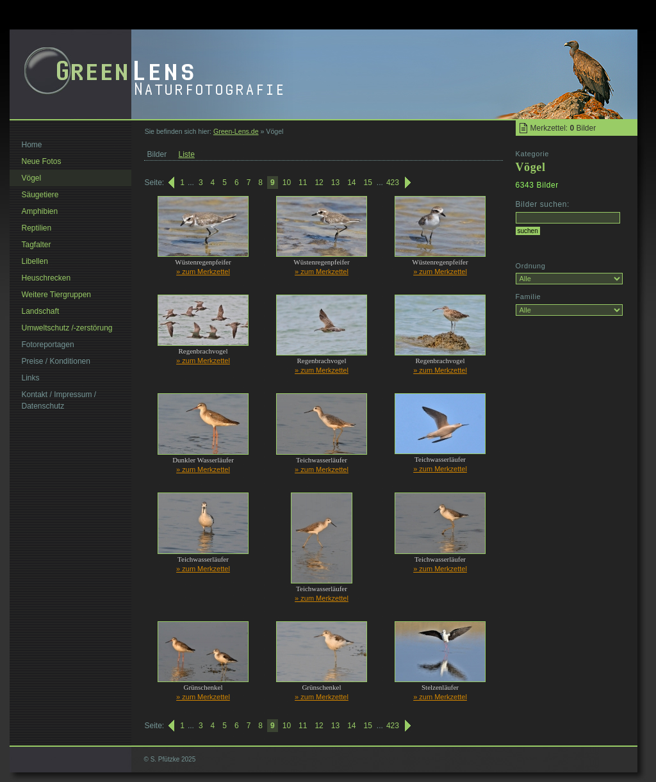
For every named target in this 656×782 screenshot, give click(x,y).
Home (32, 144)
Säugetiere (40, 194)
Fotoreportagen (48, 344)
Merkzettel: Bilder (563, 128)
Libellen (35, 261)
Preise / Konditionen (56, 361)
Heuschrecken (46, 277)
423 (392, 182)
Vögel (32, 178)
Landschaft (41, 311)
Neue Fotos (42, 161)
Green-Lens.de (236, 131)
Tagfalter (36, 244)
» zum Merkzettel (203, 271)
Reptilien (37, 228)
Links (31, 377)
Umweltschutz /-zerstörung (67, 327)
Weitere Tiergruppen (57, 294)
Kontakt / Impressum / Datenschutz (59, 400)
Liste (187, 154)
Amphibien (40, 211)
